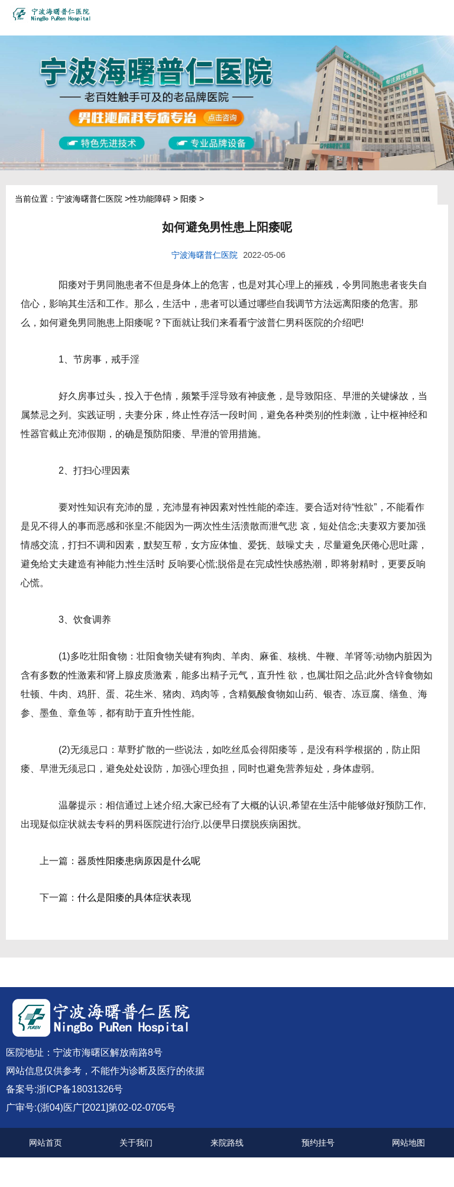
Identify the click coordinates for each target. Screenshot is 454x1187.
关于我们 (136, 1142)
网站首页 (45, 1142)
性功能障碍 (150, 198)
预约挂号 (318, 1142)
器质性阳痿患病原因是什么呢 (138, 861)
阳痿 (188, 198)
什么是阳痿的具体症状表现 (134, 897)
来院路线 (227, 1142)
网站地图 (408, 1142)
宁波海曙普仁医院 (89, 198)
